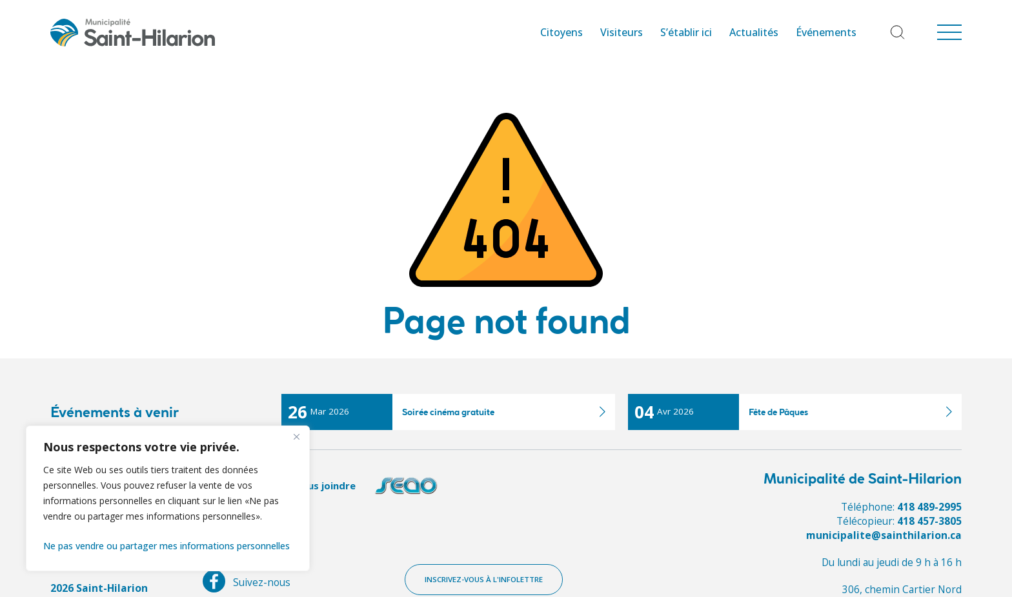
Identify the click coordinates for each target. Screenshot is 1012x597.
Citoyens (561, 32)
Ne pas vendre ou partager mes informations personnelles (166, 546)
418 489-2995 (929, 507)
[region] (168, 498)
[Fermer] (296, 436)
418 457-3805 (929, 521)
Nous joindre (325, 485)
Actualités (753, 32)
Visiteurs (621, 32)
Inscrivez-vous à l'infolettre (484, 579)
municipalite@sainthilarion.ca (884, 535)
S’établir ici (686, 32)
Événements (826, 32)
